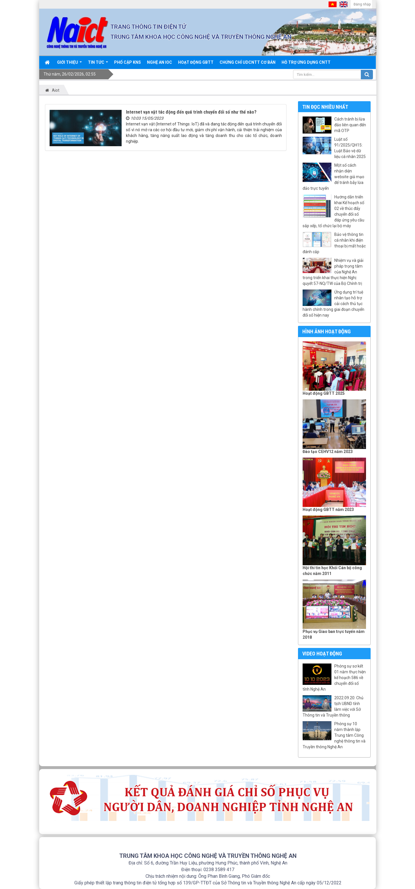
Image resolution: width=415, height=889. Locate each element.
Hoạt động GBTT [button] (196, 62)
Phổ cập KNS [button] (127, 62)
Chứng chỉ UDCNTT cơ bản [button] (248, 62)
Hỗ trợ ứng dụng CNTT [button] (306, 62)
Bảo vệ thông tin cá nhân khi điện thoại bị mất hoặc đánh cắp (334, 243)
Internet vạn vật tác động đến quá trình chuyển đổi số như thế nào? (191, 112)
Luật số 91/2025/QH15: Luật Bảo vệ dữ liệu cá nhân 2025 (350, 148)
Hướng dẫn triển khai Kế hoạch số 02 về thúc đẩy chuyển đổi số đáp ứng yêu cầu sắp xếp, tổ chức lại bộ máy (333, 211)
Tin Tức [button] (98, 64)
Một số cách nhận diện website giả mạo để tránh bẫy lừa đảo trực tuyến (333, 177)
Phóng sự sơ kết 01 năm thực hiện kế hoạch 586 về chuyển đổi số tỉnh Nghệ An (334, 677)
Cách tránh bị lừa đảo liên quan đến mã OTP (350, 125)
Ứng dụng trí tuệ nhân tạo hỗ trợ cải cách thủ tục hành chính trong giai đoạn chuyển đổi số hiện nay (333, 303)
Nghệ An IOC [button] (159, 62)
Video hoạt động (322, 654)
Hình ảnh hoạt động (326, 331)
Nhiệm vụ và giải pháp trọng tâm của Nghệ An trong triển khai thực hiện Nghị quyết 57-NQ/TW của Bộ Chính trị (333, 272)
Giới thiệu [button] (69, 64)
